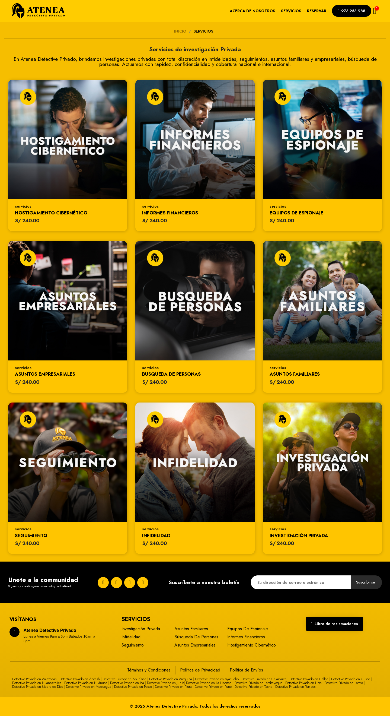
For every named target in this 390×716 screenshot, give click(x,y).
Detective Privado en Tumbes (295, 686)
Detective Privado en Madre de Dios (37, 686)
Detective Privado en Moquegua (88, 686)
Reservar (316, 11)
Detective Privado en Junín (165, 682)
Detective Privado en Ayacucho (217, 679)
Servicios (291, 11)
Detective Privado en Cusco (350, 679)
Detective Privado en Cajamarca (264, 679)
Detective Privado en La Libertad (209, 682)
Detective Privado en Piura (173, 686)
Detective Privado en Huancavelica (36, 682)
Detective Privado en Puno (213, 686)
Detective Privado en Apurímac (124, 679)
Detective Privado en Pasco (133, 686)
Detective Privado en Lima (303, 682)
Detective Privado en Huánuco (85, 682)
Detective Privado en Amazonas (34, 679)
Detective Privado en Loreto (344, 682)
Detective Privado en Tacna (253, 686)
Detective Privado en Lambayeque (258, 682)
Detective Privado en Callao (308, 679)
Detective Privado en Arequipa (170, 679)
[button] (351, 11)
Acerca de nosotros (252, 11)
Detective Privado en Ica (127, 682)
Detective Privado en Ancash (79, 679)
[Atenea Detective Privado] (38, 11)
